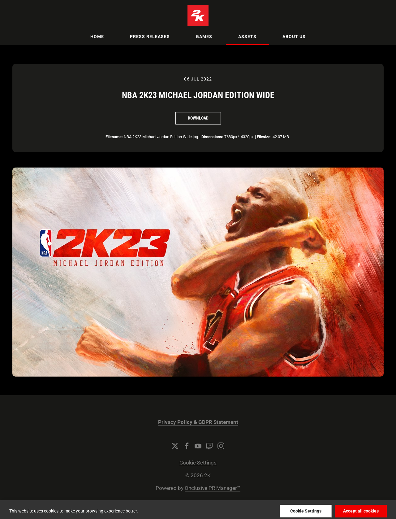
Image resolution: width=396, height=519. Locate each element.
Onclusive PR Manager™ (212, 488)
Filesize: (264, 136)
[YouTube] (198, 446)
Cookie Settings (198, 463)
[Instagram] (220, 446)
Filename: (114, 136)
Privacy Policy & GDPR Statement (198, 422)
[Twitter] (175, 446)
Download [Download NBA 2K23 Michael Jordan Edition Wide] (198, 118)
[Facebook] (186, 446)
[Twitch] (209, 446)
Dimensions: (212, 136)
